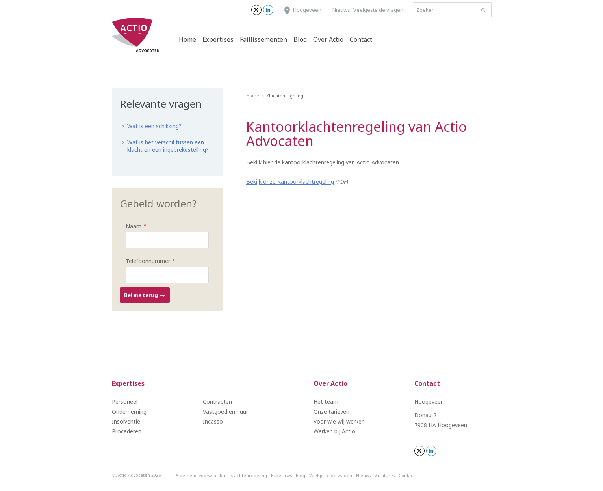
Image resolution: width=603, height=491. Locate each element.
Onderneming (129, 411)
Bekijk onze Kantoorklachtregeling (290, 181)
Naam (130, 226)
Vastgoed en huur (225, 411)
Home (187, 39)
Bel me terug (145, 295)
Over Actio (328, 39)
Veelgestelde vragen (378, 9)
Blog (300, 39)
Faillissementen (263, 39)
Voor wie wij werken (339, 421)
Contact (361, 39)
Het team (326, 401)
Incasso (213, 421)
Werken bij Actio (334, 431)
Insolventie (126, 421)
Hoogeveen (307, 9)
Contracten (217, 401)
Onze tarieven (331, 411)
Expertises (218, 39)
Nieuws (341, 9)
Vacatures (385, 475)
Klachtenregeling (248, 475)
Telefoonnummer (144, 260)
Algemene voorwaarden (201, 475)
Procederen (126, 431)
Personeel (124, 401)
